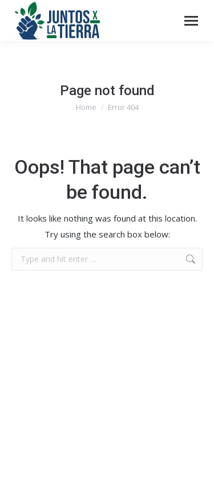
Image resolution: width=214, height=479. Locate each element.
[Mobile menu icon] (191, 21)
